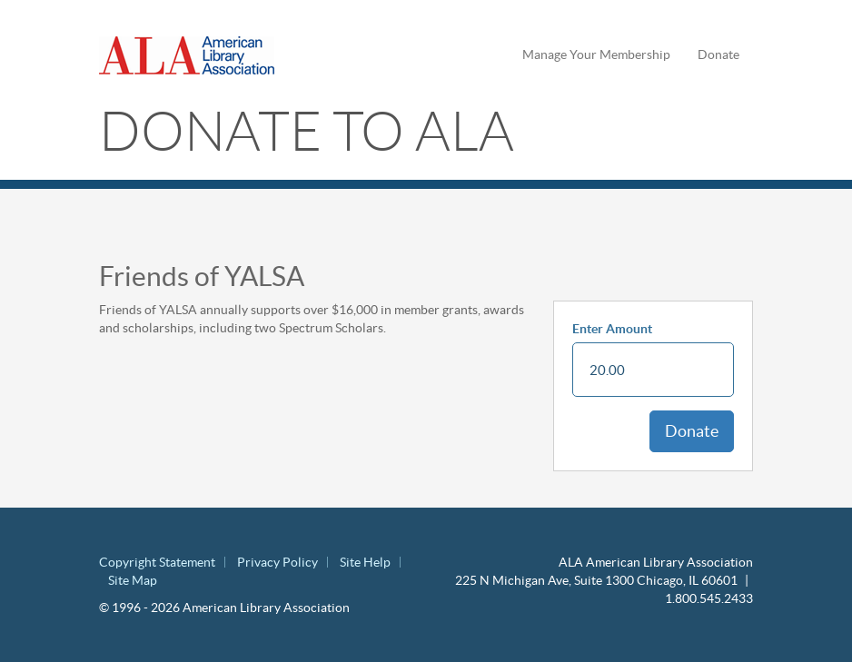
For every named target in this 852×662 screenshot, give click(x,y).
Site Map (132, 580)
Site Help (365, 562)
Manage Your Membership (596, 54)
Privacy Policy (277, 562)
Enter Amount (612, 328)
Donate (718, 54)
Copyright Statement (157, 562)
